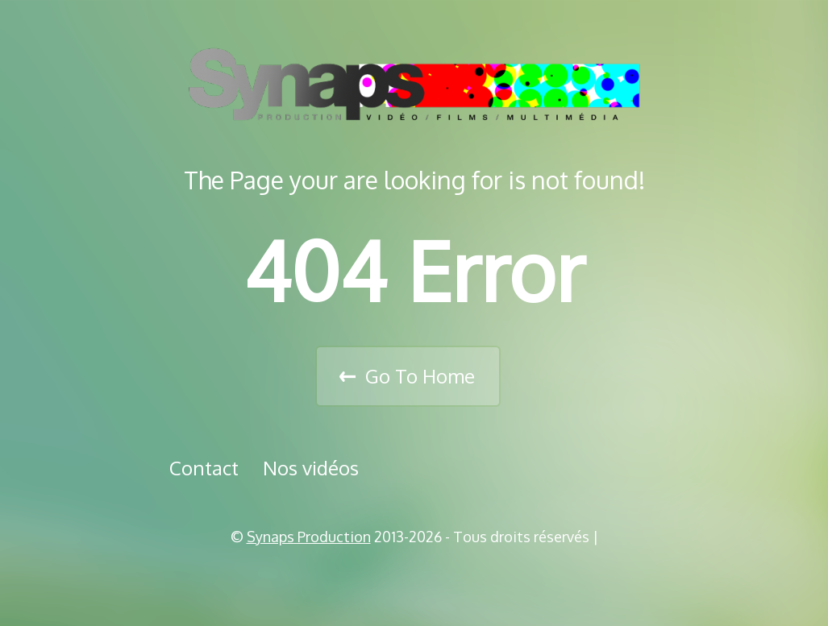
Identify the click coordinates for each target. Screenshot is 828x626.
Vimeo (420, 578)
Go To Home (420, 375)
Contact (204, 467)
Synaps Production (309, 536)
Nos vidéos (311, 467)
